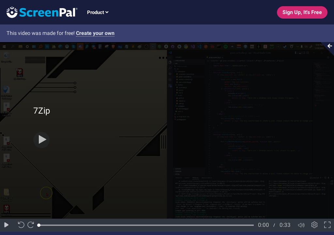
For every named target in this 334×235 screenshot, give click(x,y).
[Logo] (39, 12)
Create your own (95, 33)
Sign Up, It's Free (302, 12)
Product (97, 12)
